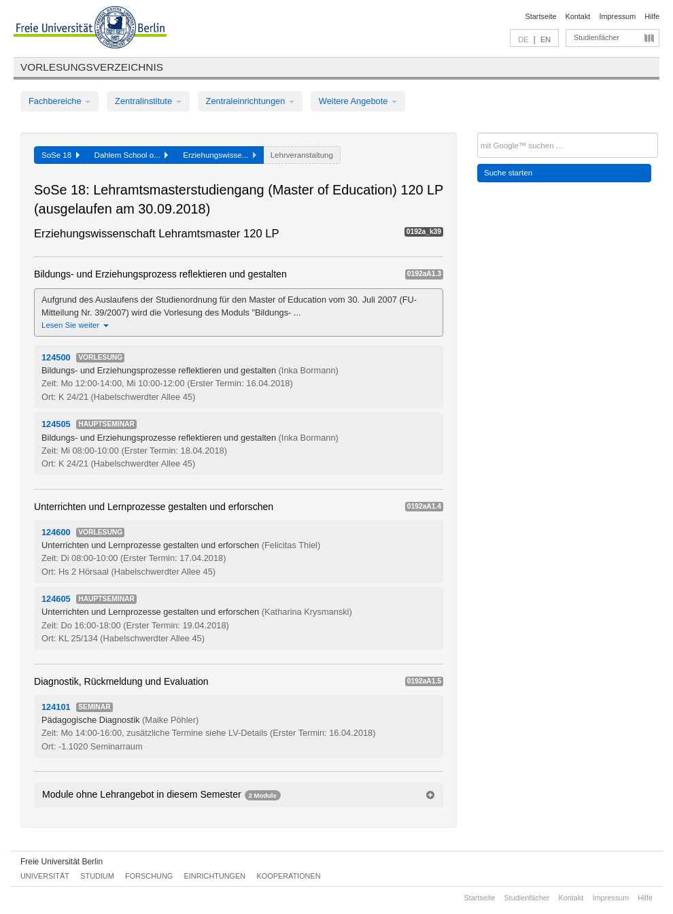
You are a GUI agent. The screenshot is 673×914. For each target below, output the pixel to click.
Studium (97, 876)
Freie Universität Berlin (61, 861)
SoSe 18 (60, 155)
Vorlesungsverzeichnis (91, 67)
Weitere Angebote (358, 101)
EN (545, 39)
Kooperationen (289, 876)
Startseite (541, 16)
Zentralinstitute (148, 101)
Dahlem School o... (131, 155)
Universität (44, 876)
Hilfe (651, 16)
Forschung (149, 876)
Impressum (617, 16)
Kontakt (578, 16)
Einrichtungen (215, 876)
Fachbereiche (59, 101)
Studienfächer (596, 37)
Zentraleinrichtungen (250, 101)
